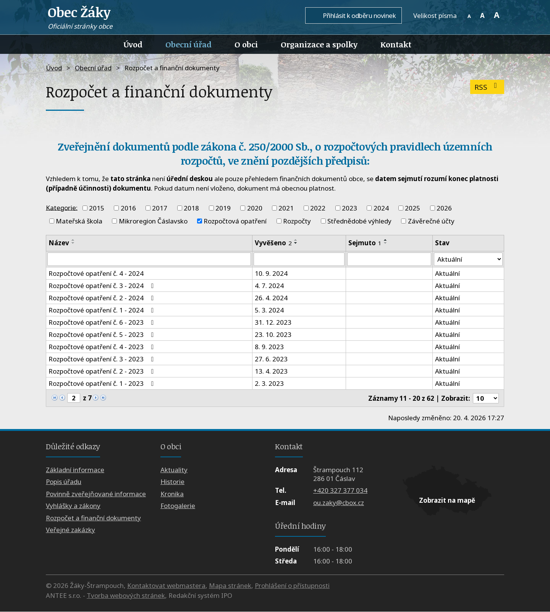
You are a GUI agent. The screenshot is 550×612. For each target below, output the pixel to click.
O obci (246, 44)
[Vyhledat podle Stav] (468, 259)
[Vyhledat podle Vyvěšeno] (299, 259)
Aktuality (174, 469)
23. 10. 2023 (273, 334)
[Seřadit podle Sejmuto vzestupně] (386, 239)
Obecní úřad (188, 44)
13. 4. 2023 (271, 371)
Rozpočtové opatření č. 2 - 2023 (103, 371)
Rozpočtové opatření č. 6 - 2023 (103, 322)
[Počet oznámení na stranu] (486, 398)
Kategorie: (62, 207)
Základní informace (75, 469)
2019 (223, 208)
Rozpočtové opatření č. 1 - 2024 (103, 310)
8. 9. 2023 (269, 347)
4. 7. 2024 (269, 286)
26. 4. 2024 (271, 298)
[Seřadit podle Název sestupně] (73, 242)
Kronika (172, 493)
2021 (286, 208)
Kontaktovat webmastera (166, 585)
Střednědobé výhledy (359, 221)
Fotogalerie (177, 506)
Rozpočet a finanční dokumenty (93, 517)
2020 (254, 208)
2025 (412, 208)
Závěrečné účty (431, 221)
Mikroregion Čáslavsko (153, 221)
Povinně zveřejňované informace (96, 493)
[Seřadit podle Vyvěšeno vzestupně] (296, 239)
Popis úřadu (63, 482)
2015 (96, 208)
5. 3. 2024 (269, 310)
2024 (381, 208)
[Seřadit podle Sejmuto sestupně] (386, 242)
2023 (349, 208)
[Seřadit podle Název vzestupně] (73, 239)
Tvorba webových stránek (126, 595)
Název (59, 242)
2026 (444, 208)
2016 (128, 208)
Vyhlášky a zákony (73, 506)
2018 (191, 208)
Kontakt (395, 44)
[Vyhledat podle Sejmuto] (389, 259)
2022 (317, 208)
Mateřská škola (79, 221)
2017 (159, 208)
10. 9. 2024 (271, 273)
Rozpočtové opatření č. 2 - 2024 (103, 298)
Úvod (133, 44)
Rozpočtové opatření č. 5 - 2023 (103, 334)
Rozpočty (297, 221)
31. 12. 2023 (273, 322)
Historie (172, 482)
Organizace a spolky (319, 44)
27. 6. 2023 (271, 359)
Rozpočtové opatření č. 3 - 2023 (103, 359)
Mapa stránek (230, 585)
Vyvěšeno (273, 242)
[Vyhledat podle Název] (149, 259)
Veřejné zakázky (70, 529)
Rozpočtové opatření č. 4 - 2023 (103, 347)
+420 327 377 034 (340, 490)
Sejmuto (365, 242)
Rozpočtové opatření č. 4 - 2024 (96, 273)
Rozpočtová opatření (235, 221)
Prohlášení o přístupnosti (292, 585)
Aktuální (447, 273)
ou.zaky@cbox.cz (338, 502)
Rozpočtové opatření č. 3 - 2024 (103, 286)
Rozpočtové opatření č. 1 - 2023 (103, 383)
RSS (487, 87)
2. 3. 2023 (269, 383)
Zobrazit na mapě (447, 500)
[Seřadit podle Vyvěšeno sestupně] (296, 242)
